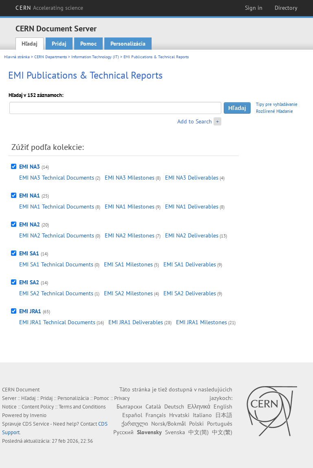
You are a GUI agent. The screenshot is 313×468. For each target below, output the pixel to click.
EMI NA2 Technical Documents (56, 235)
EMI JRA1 (30, 311)
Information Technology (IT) (95, 56)
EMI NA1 (29, 195)
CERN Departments (50, 56)
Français (155, 415)
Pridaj (59, 43)
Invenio (38, 415)
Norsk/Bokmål (168, 423)
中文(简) (198, 432)
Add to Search (194, 121)
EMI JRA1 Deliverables (135, 322)
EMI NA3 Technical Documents (56, 177)
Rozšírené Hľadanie (274, 111)
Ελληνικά (198, 406)
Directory (286, 7)
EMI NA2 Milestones (129, 235)
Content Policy (38, 406)
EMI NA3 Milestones (129, 177)
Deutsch (174, 406)
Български (129, 406)
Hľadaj (29, 43)
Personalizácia (127, 43)
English (223, 406)
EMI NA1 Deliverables (191, 206)
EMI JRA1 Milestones (201, 322)
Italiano (202, 415)
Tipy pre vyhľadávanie (277, 104)
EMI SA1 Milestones (128, 264)
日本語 (223, 415)
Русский (123, 432)
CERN (49, 7)
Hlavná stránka (17, 56)
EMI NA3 (29, 166)
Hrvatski (179, 415)
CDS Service (35, 423)
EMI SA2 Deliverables (189, 293)
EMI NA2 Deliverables (191, 235)
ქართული (134, 423)
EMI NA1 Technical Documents (56, 206)
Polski (196, 423)
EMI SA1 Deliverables (189, 264)
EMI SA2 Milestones (128, 293)
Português (219, 423)
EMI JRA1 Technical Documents (57, 322)
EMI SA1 (29, 253)
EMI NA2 (29, 224)
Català (153, 406)
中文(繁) (222, 432)
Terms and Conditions (82, 406)
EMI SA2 (29, 282)
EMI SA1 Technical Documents (56, 264)
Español (132, 415)
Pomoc (88, 43)
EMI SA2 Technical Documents (56, 293)
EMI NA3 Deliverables (191, 177)
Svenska (175, 432)
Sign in (253, 7)
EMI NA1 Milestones (129, 206)
